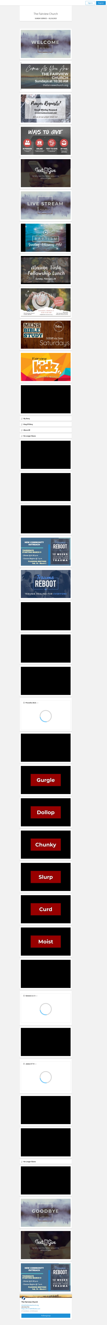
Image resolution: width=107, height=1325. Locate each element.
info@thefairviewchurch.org (37, 1305)
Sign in (90, 3)
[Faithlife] (9, 3)
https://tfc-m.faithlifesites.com (38, 1309)
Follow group (53, 1316)
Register (101, 3)
